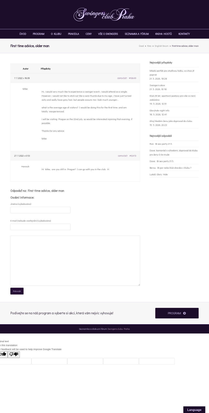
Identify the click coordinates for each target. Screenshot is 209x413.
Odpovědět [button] (122, 78)
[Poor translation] (14, 354)
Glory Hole (162, 174)
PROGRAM (177, 313)
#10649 (132, 78)
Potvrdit (17, 291)
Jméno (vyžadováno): (20, 203)
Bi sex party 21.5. (163, 143)
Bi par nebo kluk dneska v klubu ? (174, 167)
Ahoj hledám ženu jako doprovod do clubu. (171, 120)
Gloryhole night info (159, 110)
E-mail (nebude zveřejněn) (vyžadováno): (30, 220)
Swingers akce (157, 85)
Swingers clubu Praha (119, 328)
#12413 (132, 155)
